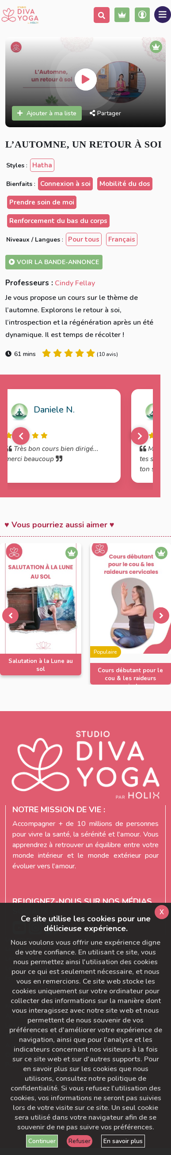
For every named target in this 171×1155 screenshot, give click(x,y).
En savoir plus (123, 1141)
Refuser (79, 1141)
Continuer (42, 1141)
